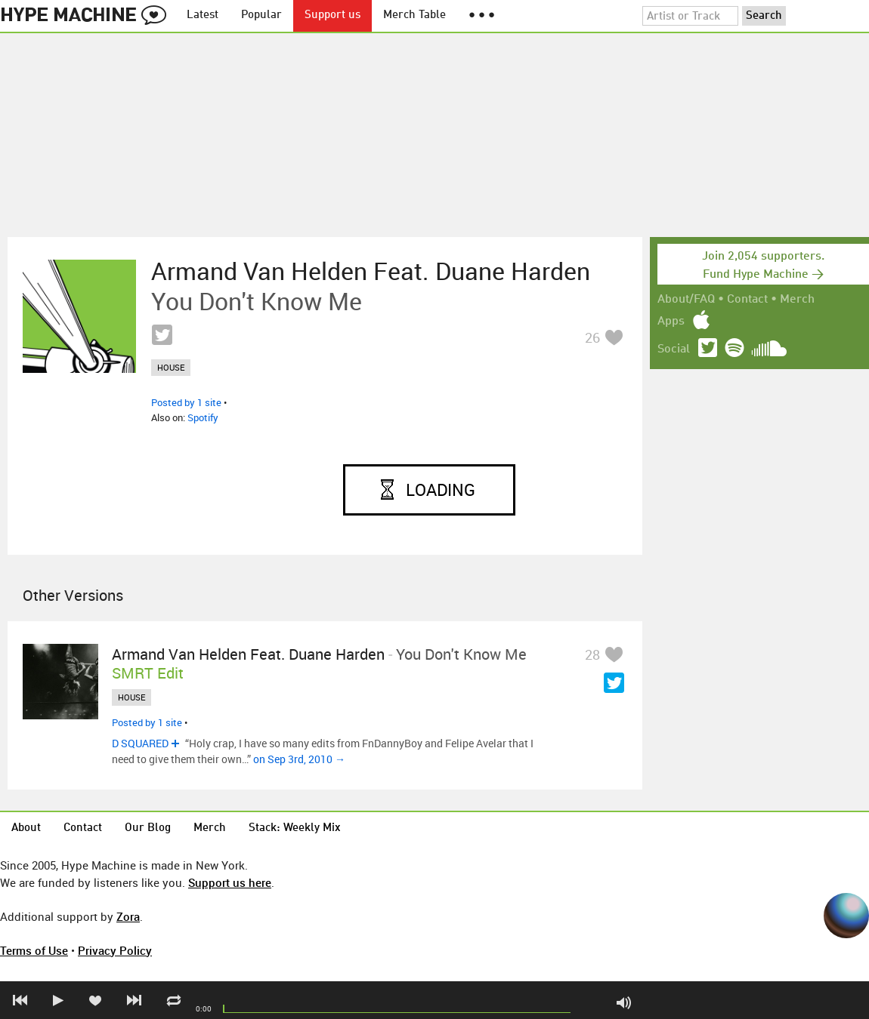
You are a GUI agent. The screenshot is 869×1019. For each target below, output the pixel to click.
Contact (747, 300)
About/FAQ (686, 300)
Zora (128, 916)
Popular (261, 15)
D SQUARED (140, 743)
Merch (797, 300)
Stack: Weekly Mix (295, 828)
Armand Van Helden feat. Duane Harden (370, 271)
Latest (202, 15)
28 (592, 654)
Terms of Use (34, 950)
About (26, 828)
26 (592, 337)
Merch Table (414, 15)
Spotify (202, 417)
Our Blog (148, 828)
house (170, 367)
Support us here (229, 882)
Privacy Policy (115, 950)
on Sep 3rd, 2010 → (299, 759)
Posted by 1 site (186, 402)
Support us (332, 15)
